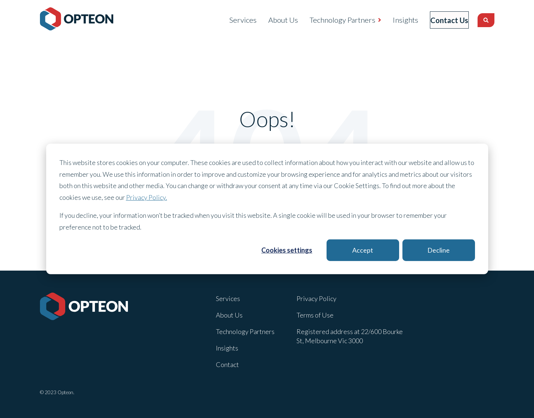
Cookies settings (286, 250)
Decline (438, 250)
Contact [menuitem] (227, 364)
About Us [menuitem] (272, 19)
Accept (362, 250)
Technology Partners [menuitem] (331, 19)
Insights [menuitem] (394, 19)
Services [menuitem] (231, 19)
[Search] (486, 20)
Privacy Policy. (146, 197)
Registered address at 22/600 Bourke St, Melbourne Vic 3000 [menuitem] (350, 336)
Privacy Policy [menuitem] (316, 298)
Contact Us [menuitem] (444, 20)
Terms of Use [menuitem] (315, 315)
